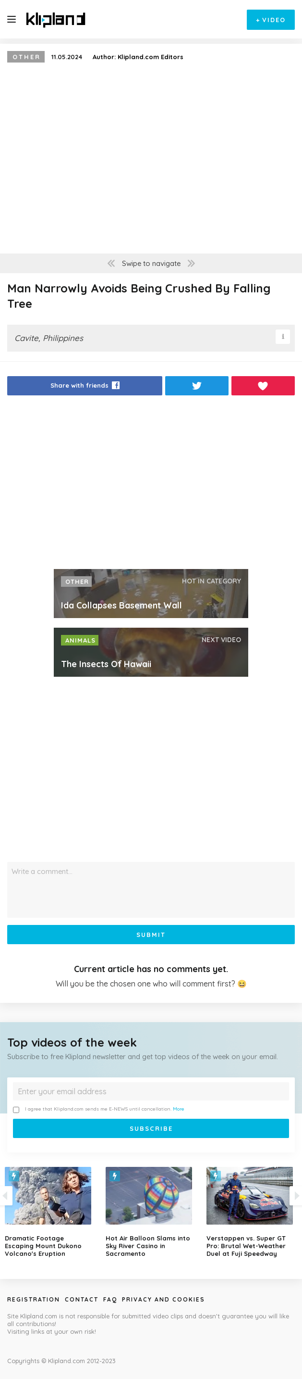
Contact (81, 1299)
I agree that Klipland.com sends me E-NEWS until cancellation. (98, 1109)
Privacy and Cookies (163, 1299)
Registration (33, 1299)
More (178, 1109)
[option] (151, 1212)
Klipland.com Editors (150, 57)
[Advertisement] (151, 484)
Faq (110, 1299)
